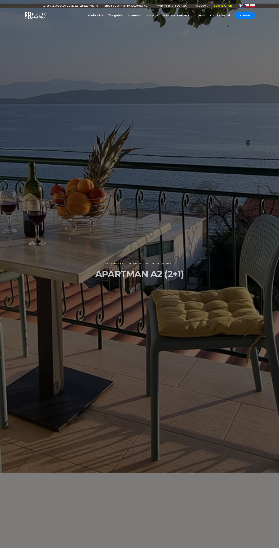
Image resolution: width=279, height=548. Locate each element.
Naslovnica (95, 15)
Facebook (200, 5)
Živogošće (115, 15)
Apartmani (135, 15)
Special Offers (223, 5)
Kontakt (244, 15)
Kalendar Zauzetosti (177, 15)
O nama (152, 15)
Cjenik (200, 15)
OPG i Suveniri (220, 15)
